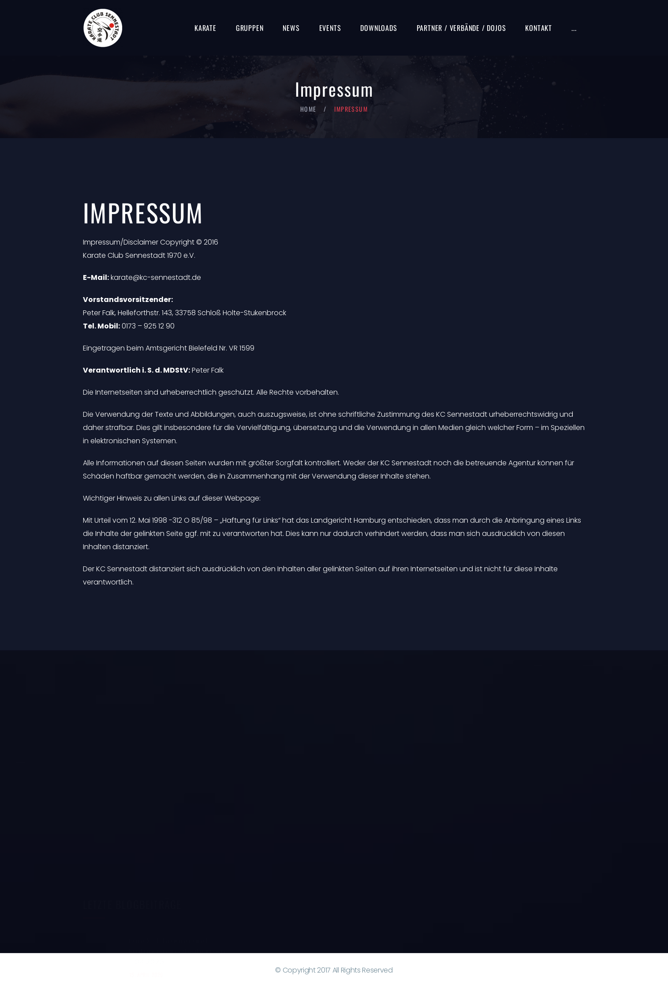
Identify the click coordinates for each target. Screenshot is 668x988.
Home (308, 108)
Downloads (378, 28)
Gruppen (250, 28)
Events (330, 28)
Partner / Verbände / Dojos (461, 28)
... (573, 28)
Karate (205, 28)
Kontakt (538, 28)
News (291, 28)
